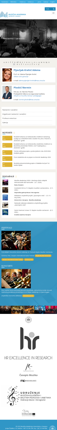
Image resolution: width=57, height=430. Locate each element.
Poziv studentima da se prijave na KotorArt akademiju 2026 (32, 157)
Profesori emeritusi (9, 118)
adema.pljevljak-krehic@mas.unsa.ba (32, 80)
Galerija (45, 2)
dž (18, 62)
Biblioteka (13, 2)
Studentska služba (4, 3)
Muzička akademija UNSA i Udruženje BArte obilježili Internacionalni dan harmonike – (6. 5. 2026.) (30, 181)
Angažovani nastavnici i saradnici (14, 114)
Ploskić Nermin (22, 87)
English (52, 2)
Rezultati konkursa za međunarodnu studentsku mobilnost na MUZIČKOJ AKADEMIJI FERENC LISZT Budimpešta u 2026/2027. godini (33, 146)
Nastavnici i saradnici (9, 110)
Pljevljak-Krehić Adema (27, 70)
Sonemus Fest (29, 259)
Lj (39, 62)
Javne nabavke (38, 3)
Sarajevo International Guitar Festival (12, 259)
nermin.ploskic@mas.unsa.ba (29, 100)
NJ (46, 62)
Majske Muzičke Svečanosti (43, 256)
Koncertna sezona (28, 296)
